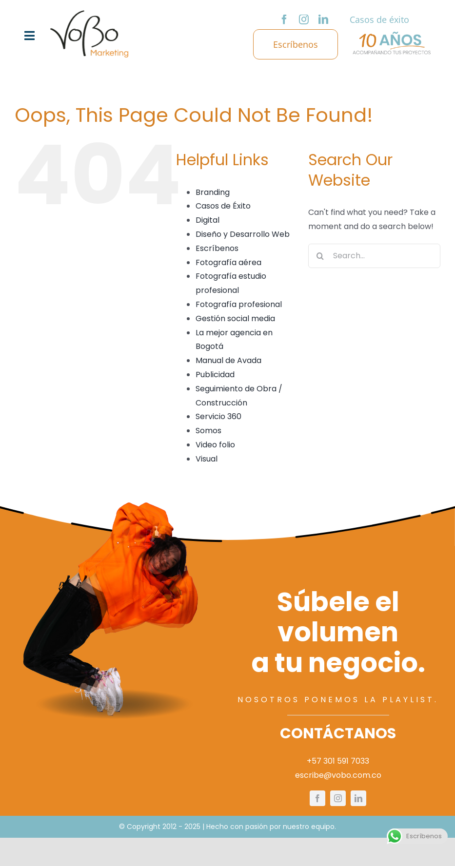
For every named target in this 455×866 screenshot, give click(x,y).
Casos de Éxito (223, 206)
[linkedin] (323, 19)
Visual (207, 458)
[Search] (320, 256)
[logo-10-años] (392, 35)
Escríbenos (217, 248)
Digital (207, 220)
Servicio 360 (218, 416)
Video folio (215, 444)
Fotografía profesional (239, 304)
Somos (208, 430)
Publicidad (215, 374)
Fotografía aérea (228, 262)
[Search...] (374, 256)
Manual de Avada (228, 360)
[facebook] (284, 19)
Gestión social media (235, 318)
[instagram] (304, 19)
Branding (213, 192)
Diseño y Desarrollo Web (243, 234)
